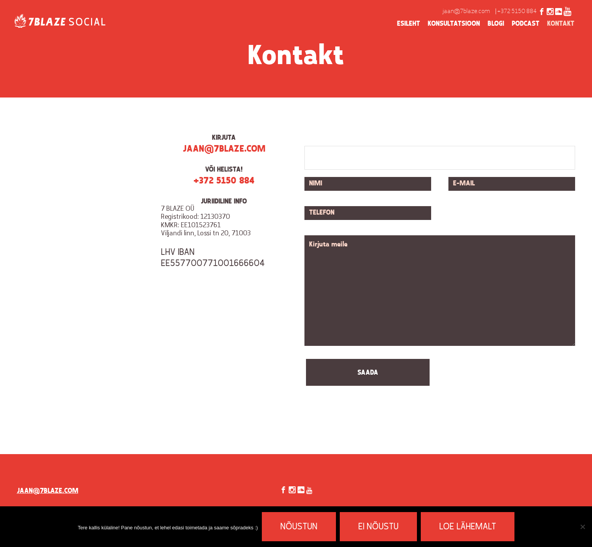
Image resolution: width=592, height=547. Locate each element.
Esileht (408, 23)
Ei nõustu (378, 527)
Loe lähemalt (467, 527)
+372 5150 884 (517, 11)
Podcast (525, 23)
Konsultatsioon (454, 23)
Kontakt (560, 23)
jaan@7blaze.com (466, 11)
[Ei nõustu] (582, 526)
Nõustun (298, 527)
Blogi (496, 23)
